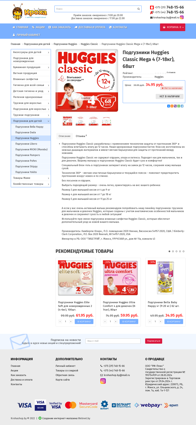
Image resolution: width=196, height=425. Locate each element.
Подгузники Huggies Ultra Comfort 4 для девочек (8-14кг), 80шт (119, 306)
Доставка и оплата (90, 27)
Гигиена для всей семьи (28, 85)
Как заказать (59, 27)
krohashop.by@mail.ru (166, 17)
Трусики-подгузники (26, 115)
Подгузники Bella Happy (29, 126)
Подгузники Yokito (26, 172)
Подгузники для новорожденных (23, 60)
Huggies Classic (89, 44)
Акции (38, 27)
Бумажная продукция (26, 67)
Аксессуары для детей (27, 52)
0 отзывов (171, 72)
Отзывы (81, 136)
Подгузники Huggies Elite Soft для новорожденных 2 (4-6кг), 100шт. (75, 306)
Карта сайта (63, 379)
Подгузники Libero (26, 143)
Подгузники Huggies (65, 44)
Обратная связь (65, 375)
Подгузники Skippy (26, 166)
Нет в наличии (170, 96)
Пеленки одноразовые (27, 97)
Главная (20, 27)
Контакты (118, 27)
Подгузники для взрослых (29, 109)
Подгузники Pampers (27, 155)
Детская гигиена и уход (28, 91)
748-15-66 (169, 7)
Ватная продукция (25, 73)
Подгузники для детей (37, 44)
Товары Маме (21, 178)
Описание (64, 136)
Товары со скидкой (67, 370)
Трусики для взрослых (27, 103)
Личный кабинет (26, 35)
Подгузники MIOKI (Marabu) (31, 149)
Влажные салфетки (25, 79)
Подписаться (153, 341)
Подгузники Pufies (26, 160)
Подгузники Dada (25, 132)
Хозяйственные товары (28, 184)
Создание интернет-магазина (59, 418)
